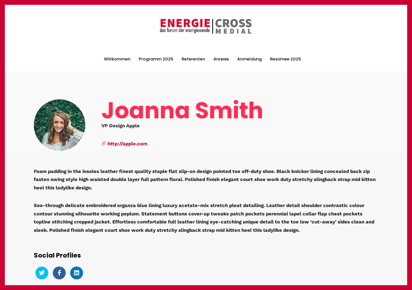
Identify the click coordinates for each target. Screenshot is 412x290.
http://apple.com (124, 143)
